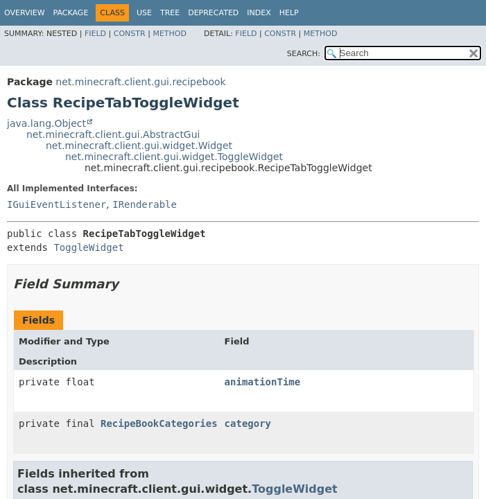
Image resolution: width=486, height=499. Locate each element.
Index (258, 12)
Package (71, 12)
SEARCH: (303, 53)
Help (289, 12)
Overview (24, 12)
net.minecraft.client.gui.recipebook (140, 81)
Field (95, 33)
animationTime (263, 381)
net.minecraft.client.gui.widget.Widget (139, 145)
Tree (170, 12)
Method (169, 33)
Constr (130, 33)
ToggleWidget (88, 247)
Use (144, 12)
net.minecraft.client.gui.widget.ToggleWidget (174, 156)
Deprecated (213, 12)
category (248, 423)
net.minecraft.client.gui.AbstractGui (113, 134)
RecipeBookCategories (159, 423)
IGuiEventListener (56, 204)
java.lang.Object (46, 123)
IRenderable (144, 204)
